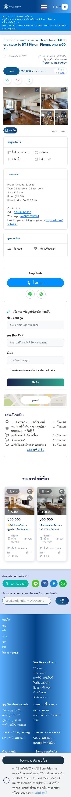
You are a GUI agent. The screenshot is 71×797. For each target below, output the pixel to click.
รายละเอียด (13, 173)
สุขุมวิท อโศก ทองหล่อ (15, 704)
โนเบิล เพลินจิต (41, 682)
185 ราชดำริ (39, 673)
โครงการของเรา (10, 652)
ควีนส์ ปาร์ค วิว (9, 22)
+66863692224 (29, 216)
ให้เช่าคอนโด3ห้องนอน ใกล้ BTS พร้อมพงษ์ (51, 527)
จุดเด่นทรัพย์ (13, 238)
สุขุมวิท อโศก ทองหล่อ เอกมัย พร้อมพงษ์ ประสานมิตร (27, 19)
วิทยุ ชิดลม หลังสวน (44, 662)
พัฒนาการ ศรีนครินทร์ (46, 732)
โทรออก (35, 282)
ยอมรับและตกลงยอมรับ (23, 370)
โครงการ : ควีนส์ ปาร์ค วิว (55, 62)
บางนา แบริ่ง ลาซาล (45, 704)
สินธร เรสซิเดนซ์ (42, 687)
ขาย (4, 625)
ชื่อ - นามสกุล (15, 318)
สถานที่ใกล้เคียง (14, 414)
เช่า (4, 630)
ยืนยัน (35, 382)
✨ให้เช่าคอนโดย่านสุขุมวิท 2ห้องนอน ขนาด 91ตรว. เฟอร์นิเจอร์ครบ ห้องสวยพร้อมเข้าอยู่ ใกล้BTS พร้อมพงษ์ (19, 527)
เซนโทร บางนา (41, 710)
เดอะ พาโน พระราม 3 (13, 738)
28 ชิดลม (38, 668)
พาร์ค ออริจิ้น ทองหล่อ (14, 724)
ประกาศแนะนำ (22, 16)
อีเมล (10, 353)
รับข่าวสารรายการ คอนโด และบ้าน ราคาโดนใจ (29, 593)
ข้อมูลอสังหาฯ (14, 141)
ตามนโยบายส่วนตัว (45, 370)
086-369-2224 (22, 212)
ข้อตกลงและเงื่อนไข (46, 751)
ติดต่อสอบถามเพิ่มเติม (15, 576)
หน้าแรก (6, 16)
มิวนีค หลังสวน (41, 697)
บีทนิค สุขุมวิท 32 (11, 710)
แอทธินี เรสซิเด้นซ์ (43, 677)
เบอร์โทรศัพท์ (15, 335)
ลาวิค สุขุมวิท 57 (11, 715)
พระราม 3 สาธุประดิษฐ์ (16, 732)
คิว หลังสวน (39, 692)
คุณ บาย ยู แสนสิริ (11, 720)
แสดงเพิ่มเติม (35, 450)
